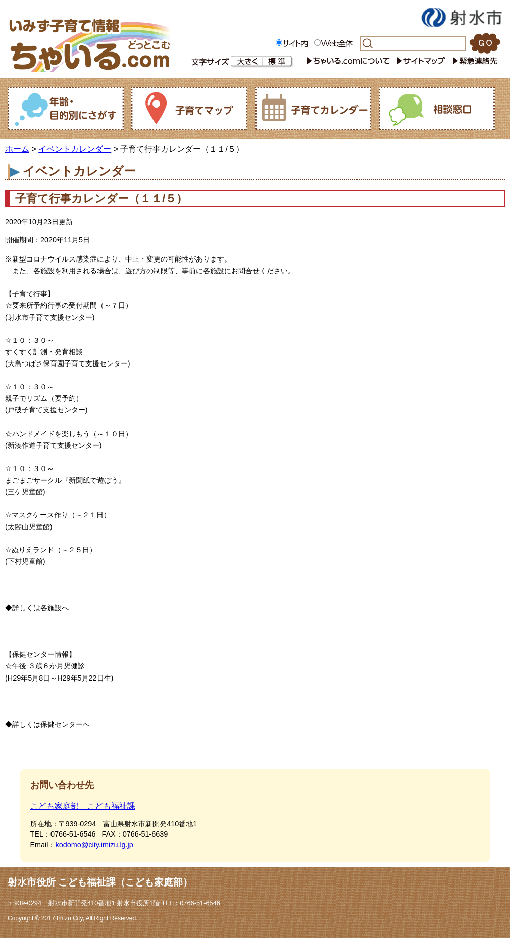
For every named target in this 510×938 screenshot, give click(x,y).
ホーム (17, 149)
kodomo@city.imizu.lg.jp (94, 845)
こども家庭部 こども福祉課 (82, 806)
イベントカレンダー (74, 149)
